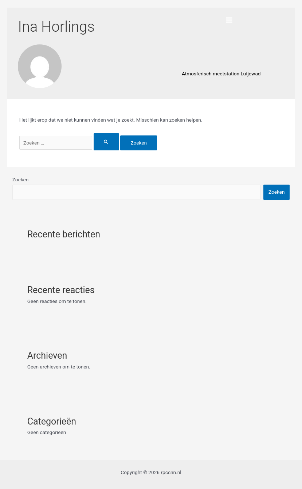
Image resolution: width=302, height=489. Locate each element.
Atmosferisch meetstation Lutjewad (221, 73)
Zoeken (20, 179)
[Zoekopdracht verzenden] (106, 141)
